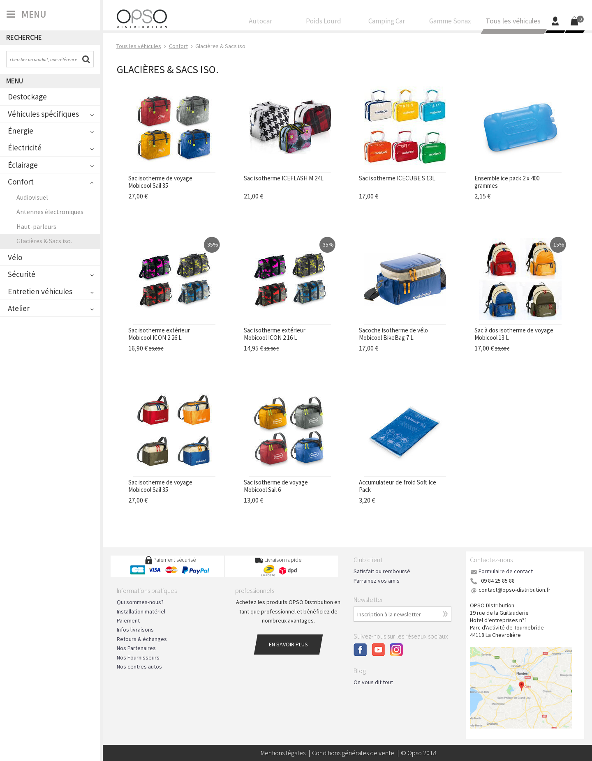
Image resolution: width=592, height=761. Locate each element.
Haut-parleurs (36, 226)
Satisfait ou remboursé (382, 571)
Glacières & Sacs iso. (44, 241)
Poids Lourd (324, 23)
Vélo (15, 257)
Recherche (24, 37)
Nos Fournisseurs (138, 657)
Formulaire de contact (506, 571)
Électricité (25, 147)
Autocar (260, 23)
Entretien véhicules (40, 291)
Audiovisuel (32, 197)
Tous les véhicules (513, 23)
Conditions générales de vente (353, 753)
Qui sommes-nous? (140, 602)
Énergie (20, 131)
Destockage (27, 96)
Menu (14, 80)
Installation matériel (141, 611)
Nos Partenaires (136, 648)
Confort (21, 182)
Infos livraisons (135, 629)
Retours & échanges (142, 639)
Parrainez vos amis (377, 580)
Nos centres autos (139, 666)
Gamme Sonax (450, 23)
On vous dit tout (373, 682)
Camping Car (387, 23)
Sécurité (21, 274)
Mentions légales (283, 753)
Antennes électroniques (49, 212)
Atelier (19, 308)
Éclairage (23, 165)
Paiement (128, 620)
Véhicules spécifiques (43, 114)
